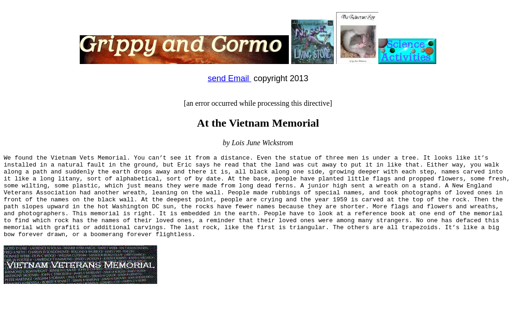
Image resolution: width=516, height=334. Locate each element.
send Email (229, 78)
